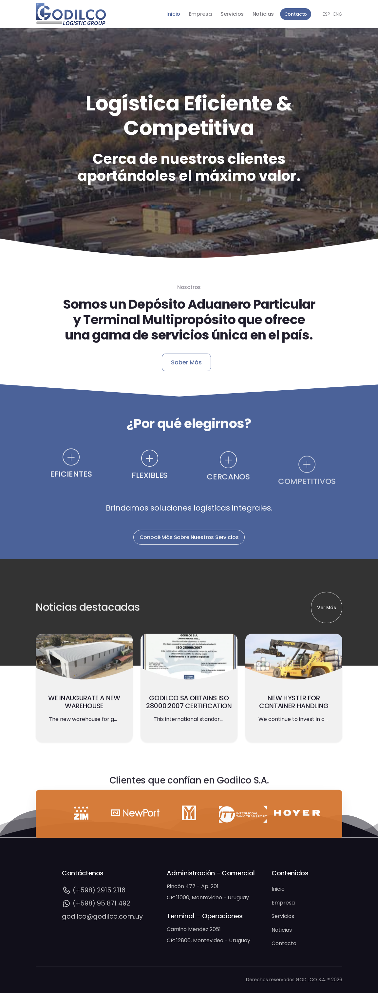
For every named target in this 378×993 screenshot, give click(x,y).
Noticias (263, 14)
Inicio (173, 14)
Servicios (232, 14)
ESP (326, 14)
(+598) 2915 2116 (93, 890)
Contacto (295, 14)
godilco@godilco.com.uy (102, 916)
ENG (337, 14)
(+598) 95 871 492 (96, 903)
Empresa (200, 14)
